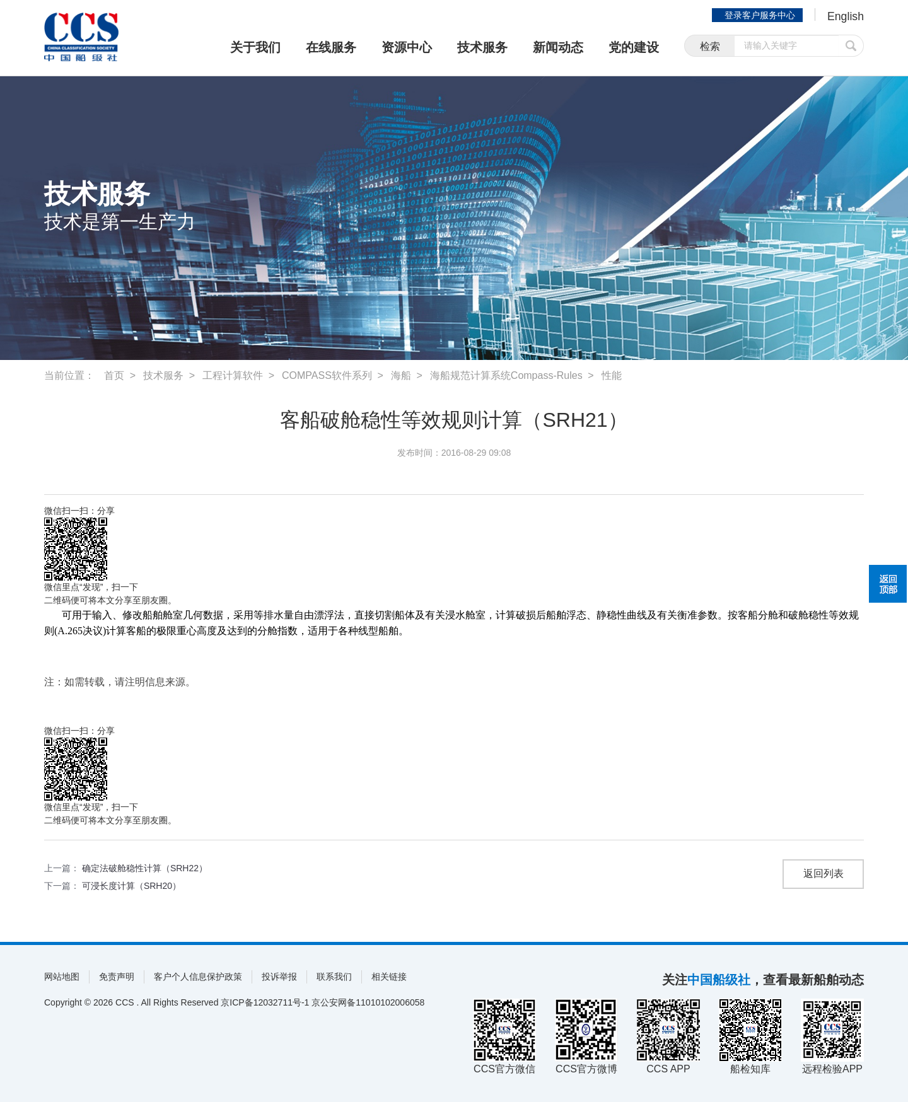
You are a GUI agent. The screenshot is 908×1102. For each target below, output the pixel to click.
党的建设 (633, 47)
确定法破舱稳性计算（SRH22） (144, 868)
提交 (851, 46)
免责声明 (116, 977)
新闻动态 (558, 47)
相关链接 (389, 977)
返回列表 (823, 874)
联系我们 (334, 977)
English (845, 16)
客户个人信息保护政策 (198, 977)
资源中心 (406, 47)
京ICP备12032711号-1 (265, 1002)
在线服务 (331, 47)
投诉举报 (279, 977)
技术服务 (482, 47)
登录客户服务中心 (759, 15)
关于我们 (255, 47)
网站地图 (61, 977)
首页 (114, 375)
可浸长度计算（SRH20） (131, 886)
